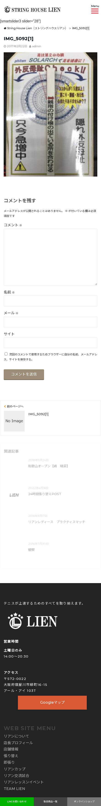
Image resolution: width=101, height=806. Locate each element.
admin (36, 46)
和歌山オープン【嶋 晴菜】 (49, 466)
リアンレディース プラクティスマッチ (56, 522)
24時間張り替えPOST (44, 494)
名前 (9, 292)
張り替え (11, 756)
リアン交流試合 (16, 776)
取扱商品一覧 (50, 801)
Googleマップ (52, 702)
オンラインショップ (84, 801)
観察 (31, 550)
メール (11, 313)
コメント (13, 225)
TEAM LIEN (14, 789)
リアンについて (16, 736)
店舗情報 (11, 749)
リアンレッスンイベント (24, 782)
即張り (9, 762)
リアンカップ (14, 769)
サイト (9, 334)
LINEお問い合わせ (16, 801)
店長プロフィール (18, 743)
